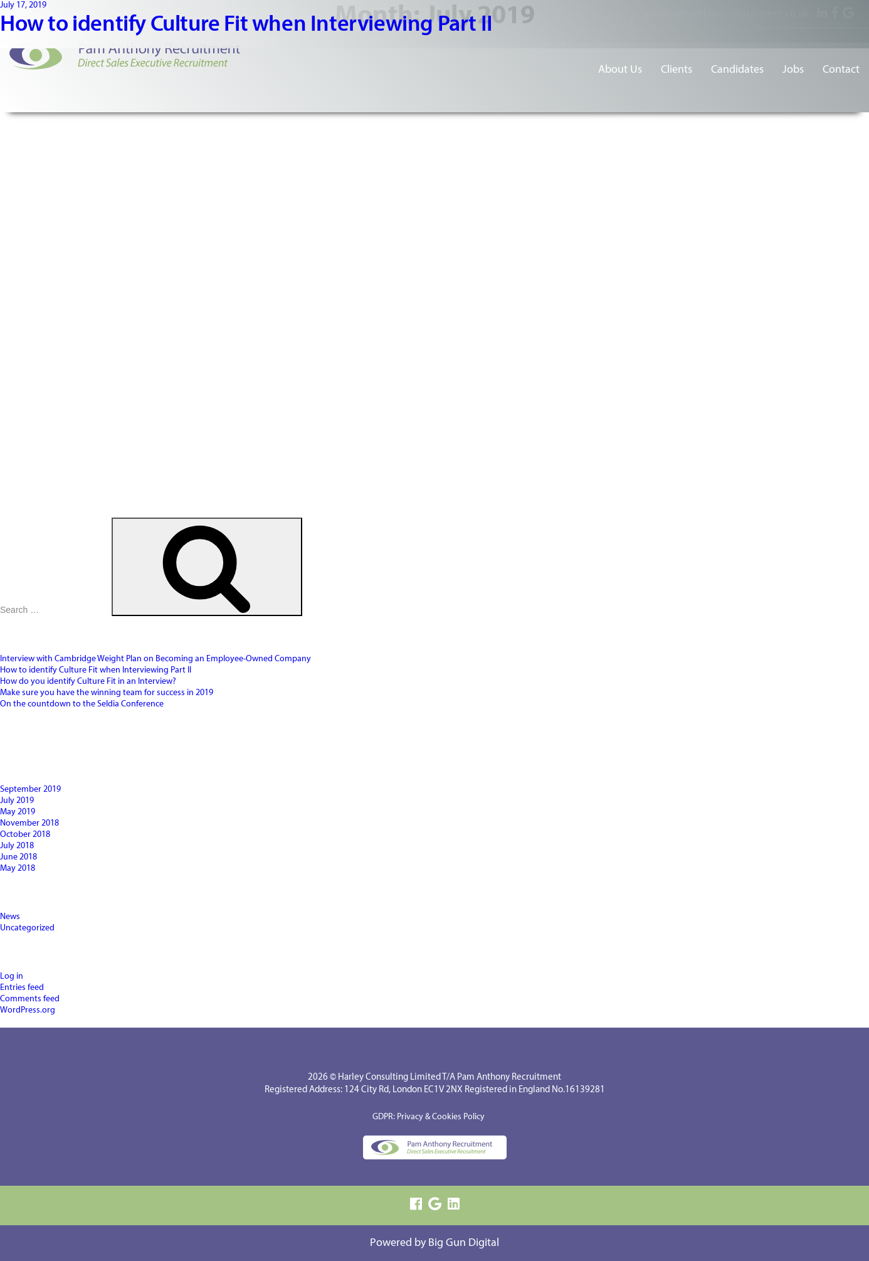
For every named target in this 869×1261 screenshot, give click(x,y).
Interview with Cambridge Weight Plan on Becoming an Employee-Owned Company (155, 659)
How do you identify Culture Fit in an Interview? (88, 681)
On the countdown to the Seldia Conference (82, 704)
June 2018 (18, 857)
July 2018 (17, 846)
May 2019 (17, 812)
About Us (620, 70)
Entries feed (22, 987)
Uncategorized (27, 928)
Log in (11, 976)
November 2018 (29, 823)
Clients (676, 70)
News (10, 917)
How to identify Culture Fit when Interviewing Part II (246, 25)
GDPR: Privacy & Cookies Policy (428, 1117)
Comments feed (30, 999)
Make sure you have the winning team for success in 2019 (106, 693)
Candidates (737, 70)
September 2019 (30, 789)
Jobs (793, 70)
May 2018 (17, 868)
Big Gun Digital (463, 1243)
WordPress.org (27, 1010)
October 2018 (25, 834)
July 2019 (17, 801)
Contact (841, 70)
